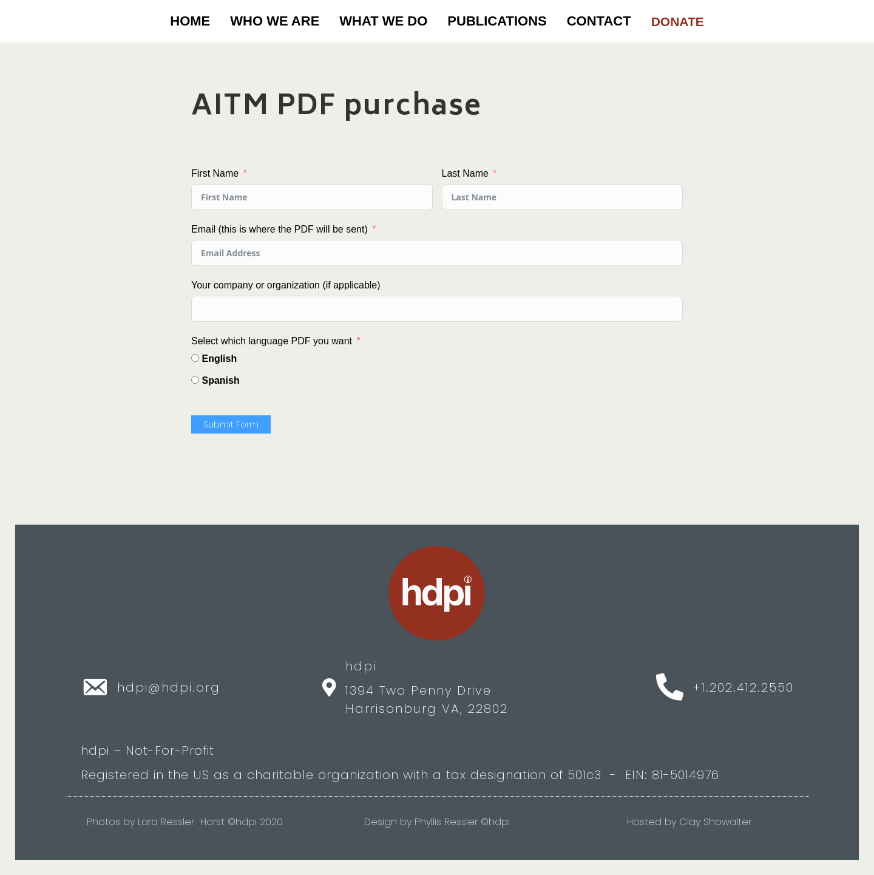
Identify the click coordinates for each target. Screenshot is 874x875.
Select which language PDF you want (271, 341)
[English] (195, 358)
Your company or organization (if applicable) (286, 285)
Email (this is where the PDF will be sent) (279, 229)
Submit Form (231, 424)
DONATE (677, 22)
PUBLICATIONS (496, 21)
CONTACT (599, 21)
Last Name (465, 173)
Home (190, 21)
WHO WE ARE (274, 21)
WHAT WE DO (383, 21)
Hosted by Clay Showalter (689, 822)
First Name (215, 173)
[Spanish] (195, 380)
